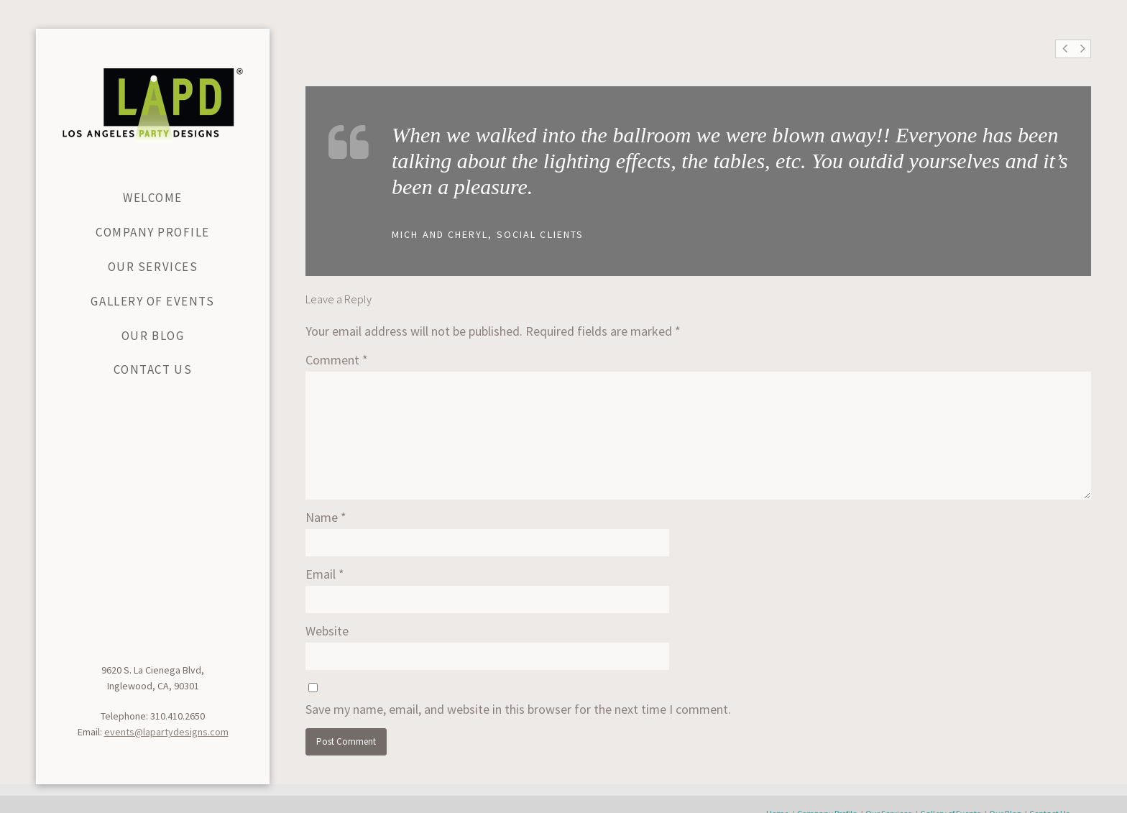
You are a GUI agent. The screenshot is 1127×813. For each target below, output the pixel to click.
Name (325, 517)
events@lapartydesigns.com (166, 731)
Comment (336, 360)
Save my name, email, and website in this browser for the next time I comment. (518, 709)
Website (327, 631)
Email (324, 574)
